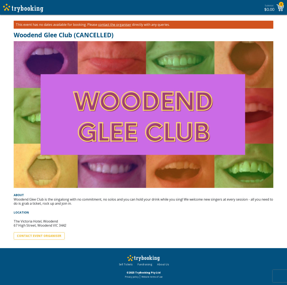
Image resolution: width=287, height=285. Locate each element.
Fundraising (145, 264)
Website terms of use (152, 276)
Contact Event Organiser (39, 236)
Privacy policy (132, 276)
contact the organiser (114, 25)
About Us (163, 264)
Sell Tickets (126, 264)
